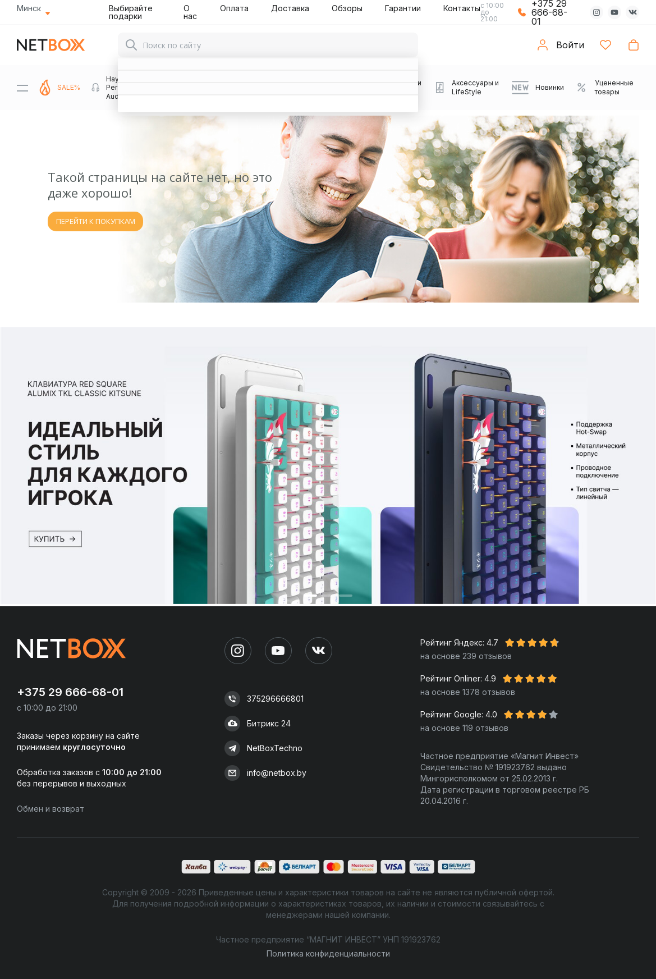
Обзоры (347, 8)
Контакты (461, 8)
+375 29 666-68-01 (70, 692)
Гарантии (403, 8)
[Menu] (22, 87)
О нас (190, 12)
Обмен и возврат (50, 808)
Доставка (290, 8)
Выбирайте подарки (131, 12)
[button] (310, 595)
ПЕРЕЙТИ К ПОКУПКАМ (95, 221)
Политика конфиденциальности (328, 953)
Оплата (234, 8)
